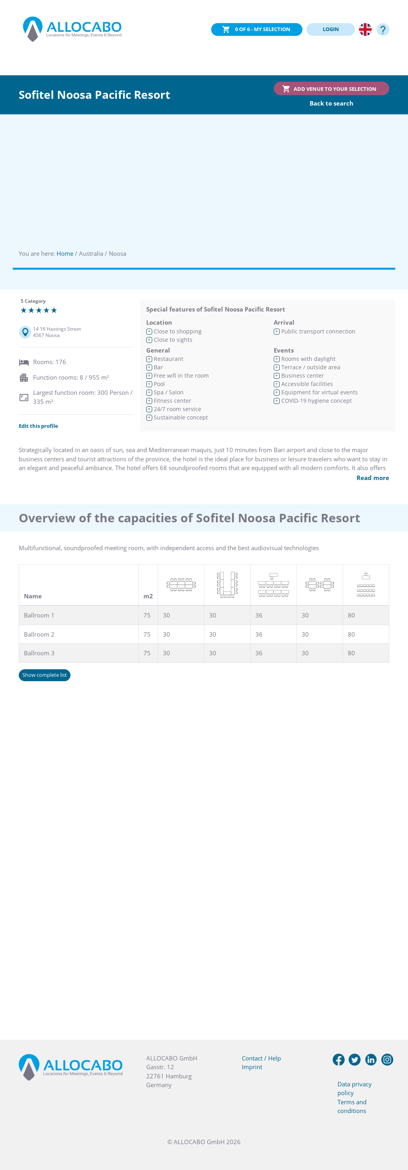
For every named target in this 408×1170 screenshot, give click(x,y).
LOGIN (331, 29)
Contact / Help (261, 1058)
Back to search (331, 103)
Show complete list (44, 674)
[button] (392, 1130)
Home (65, 253)
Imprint (252, 1067)
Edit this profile (38, 425)
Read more (373, 478)
